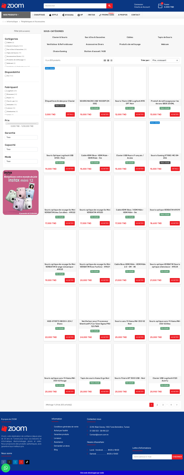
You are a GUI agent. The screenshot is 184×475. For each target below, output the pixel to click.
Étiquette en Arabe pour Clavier (60, 101)
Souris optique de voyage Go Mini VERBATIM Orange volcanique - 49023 (60, 267)
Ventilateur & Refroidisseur (60, 44)
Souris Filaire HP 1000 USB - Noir (130, 378)
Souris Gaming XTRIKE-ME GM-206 (165, 156)
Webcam (11, 63)
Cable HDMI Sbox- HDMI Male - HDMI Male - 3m (95, 156)
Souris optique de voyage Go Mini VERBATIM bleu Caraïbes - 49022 (60, 211)
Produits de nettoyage (16, 60)
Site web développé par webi (92, 473)
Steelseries (12, 111)
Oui (10, 76)
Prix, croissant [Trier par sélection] (159, 60)
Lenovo (11, 108)
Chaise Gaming (60, 51)
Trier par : (145, 60)
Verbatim (12, 104)
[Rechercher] (78, 5)
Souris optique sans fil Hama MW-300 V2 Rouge (60, 379)
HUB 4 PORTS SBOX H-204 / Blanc (60, 322)
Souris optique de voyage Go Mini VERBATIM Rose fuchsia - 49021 (95, 265)
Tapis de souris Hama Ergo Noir (95, 378)
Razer (10, 98)
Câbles (10, 42)
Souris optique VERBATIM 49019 (165, 210)
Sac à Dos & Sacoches (16, 49)
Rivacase (12, 94)
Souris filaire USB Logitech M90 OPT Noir (130, 102)
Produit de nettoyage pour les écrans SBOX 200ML (165, 102)
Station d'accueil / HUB (95, 51)
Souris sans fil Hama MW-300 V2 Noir (130, 322)
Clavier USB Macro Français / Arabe (130, 156)
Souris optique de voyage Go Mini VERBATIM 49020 (95, 211)
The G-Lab (12, 101)
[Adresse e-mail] (152, 456)
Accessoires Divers (15, 56)
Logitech (12, 91)
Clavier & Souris (15, 46)
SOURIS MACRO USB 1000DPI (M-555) (95, 102)
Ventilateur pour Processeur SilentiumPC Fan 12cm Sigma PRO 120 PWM (95, 323)
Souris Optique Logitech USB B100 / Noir (60, 156)
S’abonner (177, 457)
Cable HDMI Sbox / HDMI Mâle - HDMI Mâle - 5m (130, 211)
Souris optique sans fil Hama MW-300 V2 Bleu (165, 322)
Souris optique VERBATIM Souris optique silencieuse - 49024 (165, 265)
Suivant (177, 404)
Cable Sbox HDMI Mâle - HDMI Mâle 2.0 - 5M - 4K (130, 265)
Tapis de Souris (14, 53)
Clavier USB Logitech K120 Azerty (165, 379)
